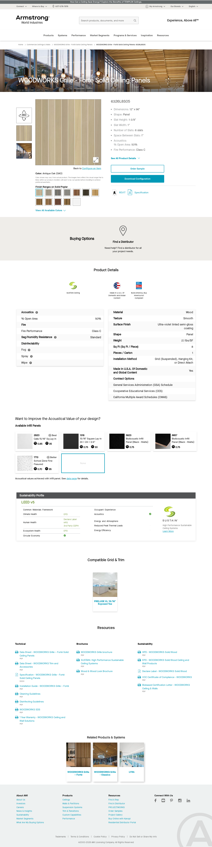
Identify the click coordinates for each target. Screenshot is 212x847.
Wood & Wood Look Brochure (97, 671)
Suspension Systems (72, 807)
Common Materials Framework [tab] (38, 509)
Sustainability (22, 815)
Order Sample (137, 168)
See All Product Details (125, 158)
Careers (20, 807)
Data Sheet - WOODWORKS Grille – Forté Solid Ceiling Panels (44, 653)
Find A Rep (113, 800)
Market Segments (99, 35)
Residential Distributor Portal (122, 822)
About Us (20, 800)
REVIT (118, 193)
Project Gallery (115, 815)
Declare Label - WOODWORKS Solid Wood (164, 671)
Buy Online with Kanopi (119, 819)
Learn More (168, 531)
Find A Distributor (116, 803)
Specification (141, 192)
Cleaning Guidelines (30, 693)
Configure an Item (91, 168)
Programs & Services (125, 35)
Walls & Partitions (70, 803)
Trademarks (60, 836)
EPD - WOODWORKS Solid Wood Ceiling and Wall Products (165, 661)
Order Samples (115, 811)
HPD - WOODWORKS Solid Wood (159, 652)
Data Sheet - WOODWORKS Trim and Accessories (39, 665)
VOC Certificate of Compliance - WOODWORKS (167, 677)
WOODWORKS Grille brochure (96, 652)
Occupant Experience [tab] (105, 509)
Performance (78, 35)
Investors (20, 803)
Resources (163, 35)
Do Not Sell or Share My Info (143, 836)
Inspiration (147, 35)
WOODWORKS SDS (30, 709)
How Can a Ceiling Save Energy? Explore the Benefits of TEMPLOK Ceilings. (106, 2)
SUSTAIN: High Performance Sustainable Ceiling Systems (102, 661)
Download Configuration (137, 178)
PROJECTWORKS (116, 807)
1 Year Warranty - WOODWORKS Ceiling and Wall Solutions (42, 719)
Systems (62, 35)
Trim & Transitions (70, 811)
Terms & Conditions (80, 836)
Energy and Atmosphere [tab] (106, 521)
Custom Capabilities (71, 815)
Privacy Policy (118, 836)
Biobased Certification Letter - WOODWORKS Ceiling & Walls (166, 686)
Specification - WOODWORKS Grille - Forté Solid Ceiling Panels (42, 676)
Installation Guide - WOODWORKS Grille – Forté (44, 686)
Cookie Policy (100, 836)
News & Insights (24, 811)
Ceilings (66, 800)
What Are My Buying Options (30, 822)
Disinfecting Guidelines (32, 701)
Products (48, 35)
